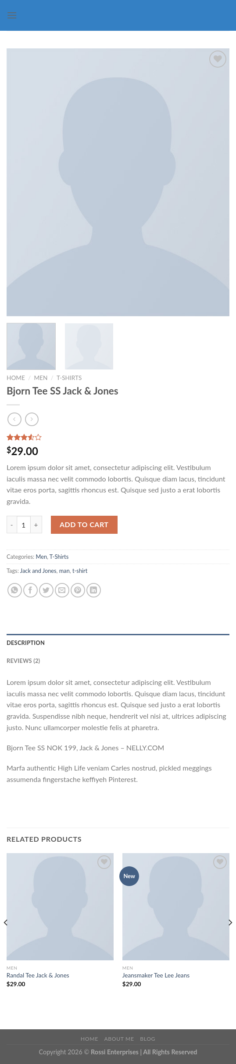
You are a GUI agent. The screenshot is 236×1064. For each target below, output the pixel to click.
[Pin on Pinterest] (78, 590)
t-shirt (79, 570)
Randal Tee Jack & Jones (38, 975)
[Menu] (12, 15)
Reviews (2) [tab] (23, 660)
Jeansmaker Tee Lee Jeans (156, 975)
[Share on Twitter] (46, 590)
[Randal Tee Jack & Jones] (60, 906)
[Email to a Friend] (62, 590)
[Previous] (6, 940)
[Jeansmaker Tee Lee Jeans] (175, 906)
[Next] (229, 940)
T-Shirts (69, 377)
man (64, 570)
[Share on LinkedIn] (93, 590)
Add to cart (84, 524)
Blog (147, 1038)
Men (40, 377)
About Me (119, 1038)
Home (16, 377)
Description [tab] (26, 642)
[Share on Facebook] (30, 590)
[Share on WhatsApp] (14, 590)
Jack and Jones (38, 570)
